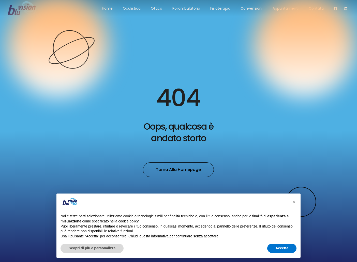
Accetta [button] (281, 248)
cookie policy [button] (128, 221)
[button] (294, 202)
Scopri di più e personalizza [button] (92, 248)
